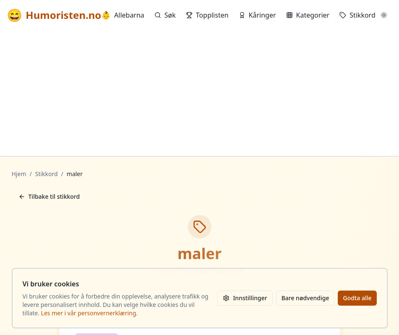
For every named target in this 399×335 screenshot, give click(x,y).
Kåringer (257, 15)
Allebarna (123, 15)
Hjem (19, 174)
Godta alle (357, 298)
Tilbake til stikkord (49, 196)
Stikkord (357, 15)
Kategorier (308, 15)
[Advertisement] (199, 93)
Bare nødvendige (305, 298)
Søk (165, 15)
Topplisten (207, 15)
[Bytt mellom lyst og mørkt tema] (384, 15)
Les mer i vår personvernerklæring (88, 313)
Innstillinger (245, 298)
